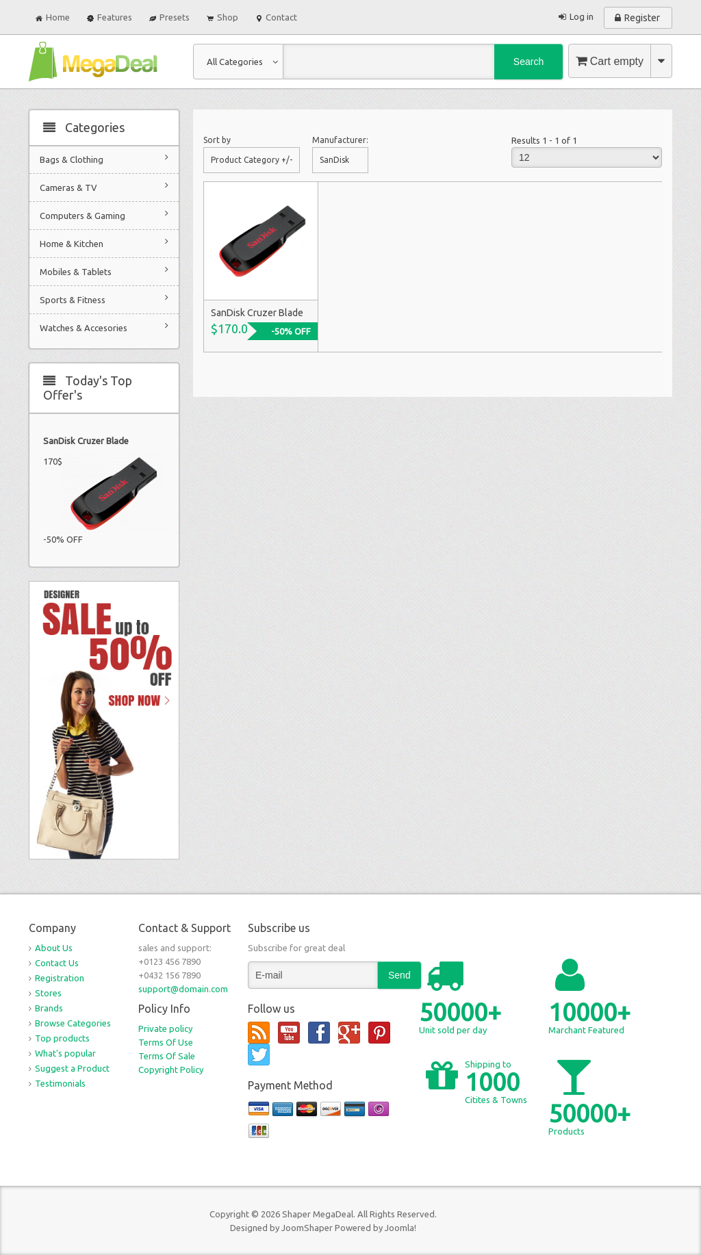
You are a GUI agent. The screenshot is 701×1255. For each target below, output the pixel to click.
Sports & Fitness (104, 299)
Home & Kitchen (104, 242)
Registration (59, 978)
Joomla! (400, 1227)
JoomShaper (307, 1227)
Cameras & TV (104, 186)
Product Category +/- (251, 159)
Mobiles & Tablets (104, 270)
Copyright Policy (170, 1069)
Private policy (165, 1028)
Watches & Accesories (104, 327)
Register (642, 17)
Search (528, 61)
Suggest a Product (72, 1068)
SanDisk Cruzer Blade (86, 440)
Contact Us (57, 963)
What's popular (65, 1053)
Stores (48, 993)
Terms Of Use (165, 1042)
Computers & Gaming (104, 214)
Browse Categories (73, 1023)
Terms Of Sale (166, 1056)
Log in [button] (582, 16)
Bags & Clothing (104, 158)
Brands (49, 1008)
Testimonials (60, 1083)
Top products (62, 1038)
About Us (54, 948)
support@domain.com (183, 989)
